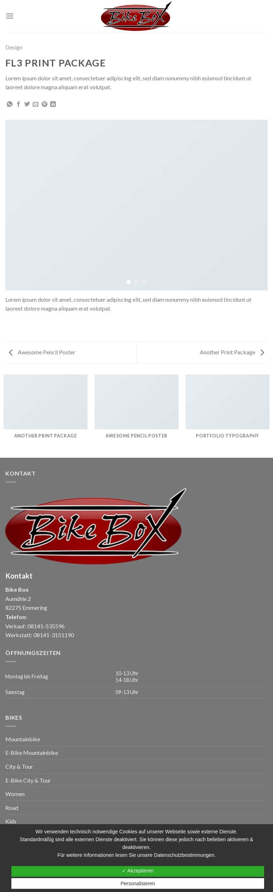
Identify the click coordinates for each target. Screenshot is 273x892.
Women (15, 793)
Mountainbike (22, 739)
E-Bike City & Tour (28, 780)
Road (11, 807)
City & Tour (19, 766)
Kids (10, 821)
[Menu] (9, 16)
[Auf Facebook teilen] (18, 104)
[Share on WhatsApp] (9, 104)
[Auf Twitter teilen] (27, 104)
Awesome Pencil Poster (42, 352)
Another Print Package (232, 352)
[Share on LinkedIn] (53, 104)
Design (13, 47)
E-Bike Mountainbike (31, 752)
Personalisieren (138, 883)
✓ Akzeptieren (138, 871)
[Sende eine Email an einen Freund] (35, 104)
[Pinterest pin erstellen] (44, 104)
